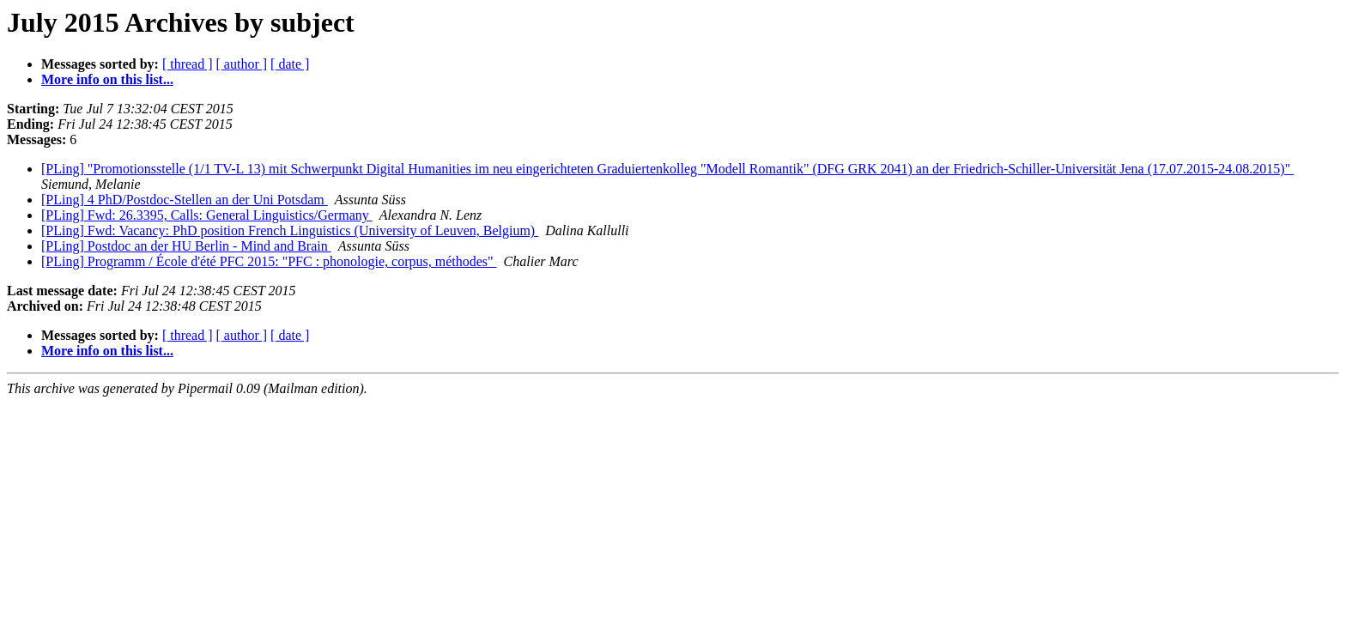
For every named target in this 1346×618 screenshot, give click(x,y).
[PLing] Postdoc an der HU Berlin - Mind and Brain (186, 246)
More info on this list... (107, 79)
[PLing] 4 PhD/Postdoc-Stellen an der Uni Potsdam (184, 199)
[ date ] (289, 64)
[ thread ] (187, 64)
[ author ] (242, 64)
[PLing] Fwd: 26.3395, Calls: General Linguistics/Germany (207, 215)
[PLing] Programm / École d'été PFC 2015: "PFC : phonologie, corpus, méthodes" (269, 261)
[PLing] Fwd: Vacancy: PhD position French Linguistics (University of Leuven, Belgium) (289, 230)
